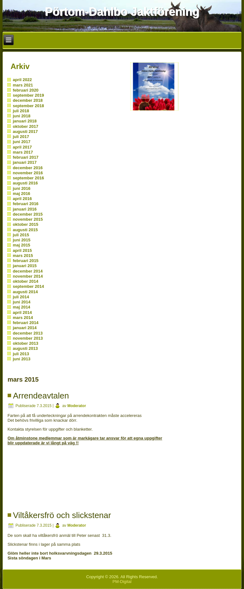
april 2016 (22, 198)
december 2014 (28, 271)
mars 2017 (23, 152)
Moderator (76, 406)
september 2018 (28, 105)
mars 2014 (23, 317)
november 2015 (28, 219)
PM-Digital (122, 581)
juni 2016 (21, 188)
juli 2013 (21, 353)
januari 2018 (25, 121)
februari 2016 (25, 203)
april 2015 (22, 250)
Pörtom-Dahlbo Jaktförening (122, 11)
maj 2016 (21, 193)
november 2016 (28, 172)
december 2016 (28, 167)
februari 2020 (25, 90)
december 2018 (28, 100)
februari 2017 (25, 157)
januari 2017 (25, 162)
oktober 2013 (25, 343)
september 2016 (28, 178)
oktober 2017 (25, 126)
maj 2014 (21, 307)
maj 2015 (21, 245)
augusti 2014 (25, 291)
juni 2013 (21, 359)
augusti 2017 (25, 131)
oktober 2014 (25, 281)
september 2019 (28, 95)
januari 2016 (25, 209)
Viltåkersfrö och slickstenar (62, 515)
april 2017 (22, 147)
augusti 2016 (25, 183)
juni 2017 (21, 141)
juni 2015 (21, 240)
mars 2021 (23, 85)
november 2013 (28, 338)
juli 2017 (21, 136)
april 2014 (22, 312)
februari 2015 (25, 260)
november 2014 (28, 276)
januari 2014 (25, 327)
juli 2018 (21, 110)
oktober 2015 (25, 224)
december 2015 (28, 214)
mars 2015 (23, 255)
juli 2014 (21, 296)
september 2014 (28, 286)
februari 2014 (25, 322)
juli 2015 (21, 234)
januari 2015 (25, 265)
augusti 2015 (25, 229)
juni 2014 (21, 302)
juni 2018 (21, 116)
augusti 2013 (25, 348)
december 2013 (28, 333)
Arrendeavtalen (41, 395)
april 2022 (22, 79)
